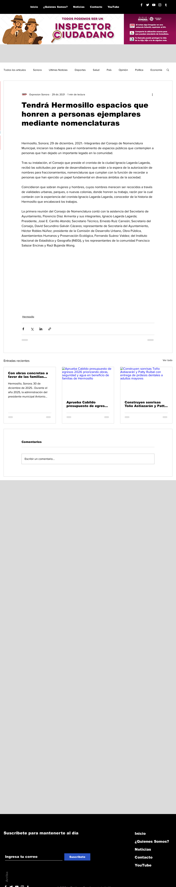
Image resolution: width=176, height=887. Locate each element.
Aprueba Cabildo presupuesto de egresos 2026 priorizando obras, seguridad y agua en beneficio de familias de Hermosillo (87, 404)
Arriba (7, 877)
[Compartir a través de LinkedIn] (41, 329)
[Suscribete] (77, 857)
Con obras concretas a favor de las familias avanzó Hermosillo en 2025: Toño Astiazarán (28, 375)
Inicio (140, 833)
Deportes (80, 69)
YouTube (143, 865)
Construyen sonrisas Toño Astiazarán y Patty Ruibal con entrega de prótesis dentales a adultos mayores (145, 404)
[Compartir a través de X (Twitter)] (32, 329)
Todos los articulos (15, 69)
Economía (156, 69)
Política (139, 69)
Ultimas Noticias (58, 69)
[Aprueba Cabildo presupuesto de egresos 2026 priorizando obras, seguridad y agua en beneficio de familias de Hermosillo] (88, 381)
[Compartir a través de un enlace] (49, 329)
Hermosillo (28, 316)
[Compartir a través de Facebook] (23, 329)
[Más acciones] (152, 94)
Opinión (123, 69)
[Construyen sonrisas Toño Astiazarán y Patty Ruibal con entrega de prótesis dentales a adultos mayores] (146, 381)
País (109, 69)
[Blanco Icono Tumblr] (166, 5)
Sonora (37, 69)
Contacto (143, 857)
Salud (96, 69)
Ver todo (167, 360)
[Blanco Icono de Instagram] (160, 5)
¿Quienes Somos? (152, 841)
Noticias (143, 849)
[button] (168, 69)
